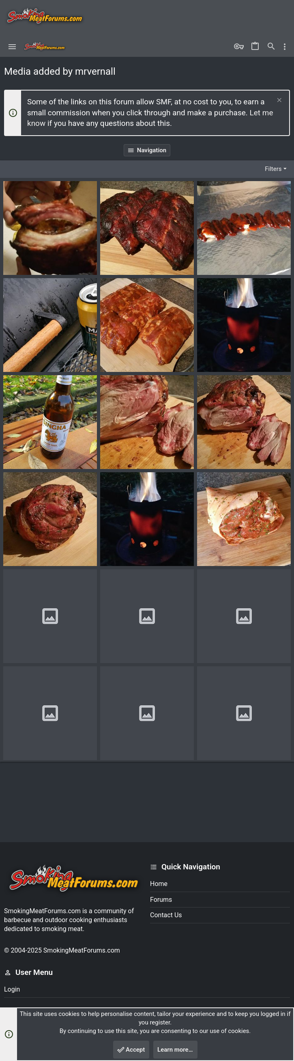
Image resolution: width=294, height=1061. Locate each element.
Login (12, 989)
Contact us (166, 915)
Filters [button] (273, 169)
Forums (161, 899)
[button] (12, 46)
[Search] (271, 46)
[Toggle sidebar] (284, 46)
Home (158, 884)
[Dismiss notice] (278, 101)
